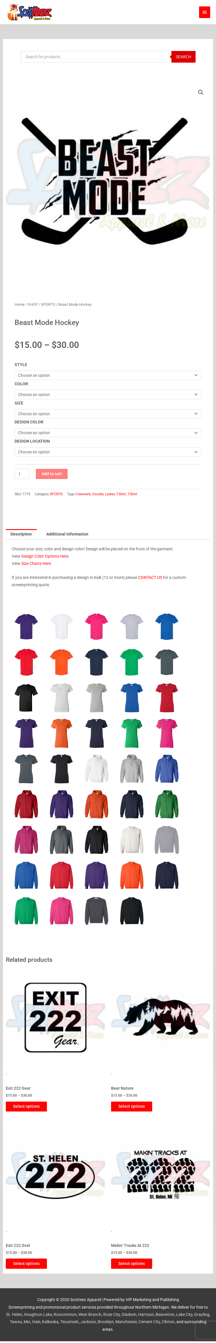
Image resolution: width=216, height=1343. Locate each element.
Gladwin (129, 1316)
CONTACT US (150, 577)
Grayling (201, 1316)
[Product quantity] (22, 474)
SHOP (33, 304)
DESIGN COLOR (29, 422)
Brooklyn (106, 1323)
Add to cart (52, 473)
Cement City (149, 1323)
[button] (201, 92)
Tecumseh (69, 1323)
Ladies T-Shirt (115, 494)
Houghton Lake (38, 1316)
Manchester (126, 1323)
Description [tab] (21, 534)
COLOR (21, 383)
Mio (27, 1323)
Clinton (168, 1323)
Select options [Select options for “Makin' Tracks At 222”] (136, 1265)
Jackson (88, 1323)
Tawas (16, 1323)
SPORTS (48, 304)
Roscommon (65, 1316)
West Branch (89, 1316)
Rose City (111, 1316)
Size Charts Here (36, 563)
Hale (36, 1323)
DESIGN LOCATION (32, 441)
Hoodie (97, 494)
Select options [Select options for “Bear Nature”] (136, 1107)
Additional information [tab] (67, 534)
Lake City (184, 1316)
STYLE (21, 364)
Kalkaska (50, 1323)
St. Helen (14, 1316)
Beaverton (165, 1316)
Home (19, 304)
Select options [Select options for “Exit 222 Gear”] (30, 1107)
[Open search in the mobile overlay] (108, 57)
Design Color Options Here (45, 556)
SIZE (19, 403)
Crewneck (83, 494)
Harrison (146, 1316)
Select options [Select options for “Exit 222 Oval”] (30, 1265)
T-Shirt (132, 494)
